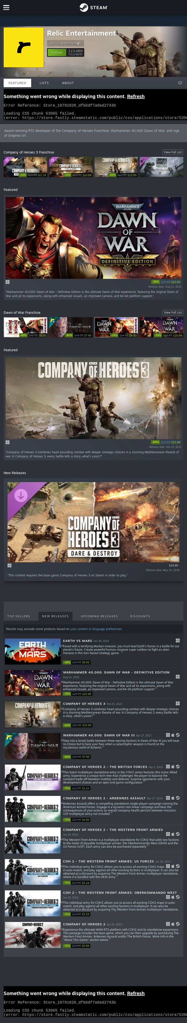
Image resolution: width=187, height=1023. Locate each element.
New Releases (55, 619)
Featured (17, 83)
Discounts (140, 619)
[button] (57, 52)
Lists (44, 83)
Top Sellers (18, 619)
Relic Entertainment (81, 32)
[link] (33, 178)
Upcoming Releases (99, 619)
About (68, 83)
